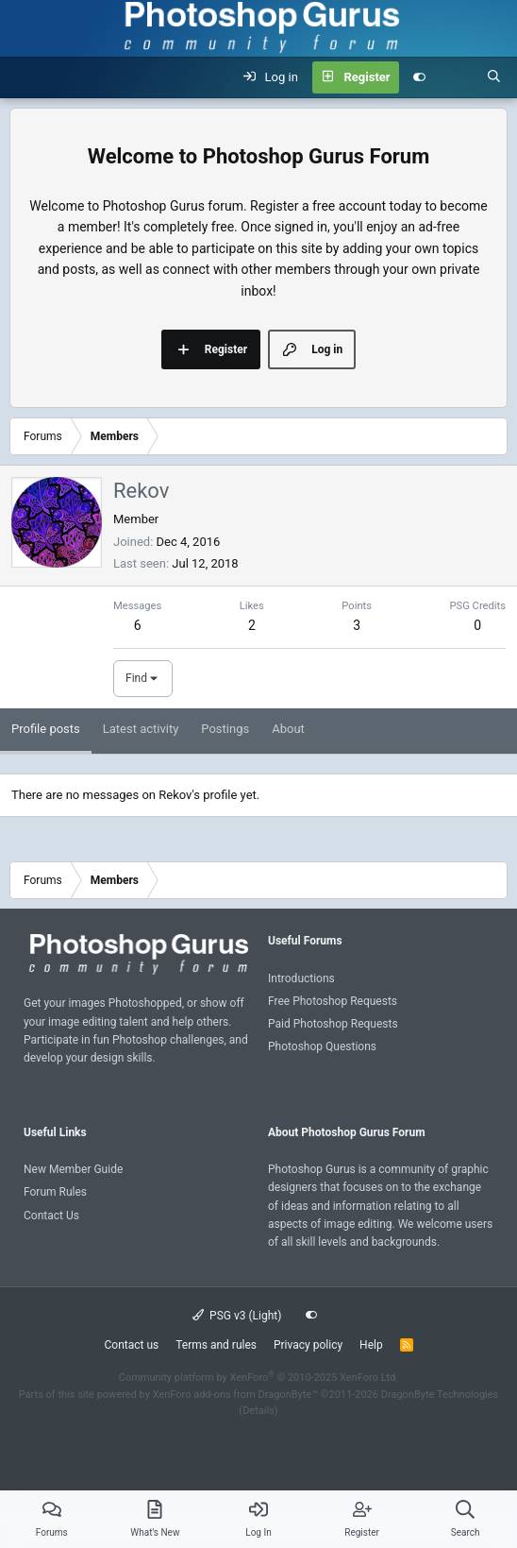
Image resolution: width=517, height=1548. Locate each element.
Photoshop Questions (322, 1046)
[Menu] (24, 77)
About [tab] (288, 729)
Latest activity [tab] (141, 729)
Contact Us (51, 1215)
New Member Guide (73, 1169)
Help (371, 1345)
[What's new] (456, 77)
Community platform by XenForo (259, 1377)
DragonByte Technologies (440, 1394)
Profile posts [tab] (45, 729)
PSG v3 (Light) (237, 1315)
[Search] (494, 77)
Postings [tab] (225, 729)
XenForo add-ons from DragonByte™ (235, 1394)
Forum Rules (55, 1192)
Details (258, 1410)
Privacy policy (308, 1345)
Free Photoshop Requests (332, 1001)
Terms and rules (216, 1345)
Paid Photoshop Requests (333, 1023)
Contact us (131, 1345)
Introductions (301, 978)
